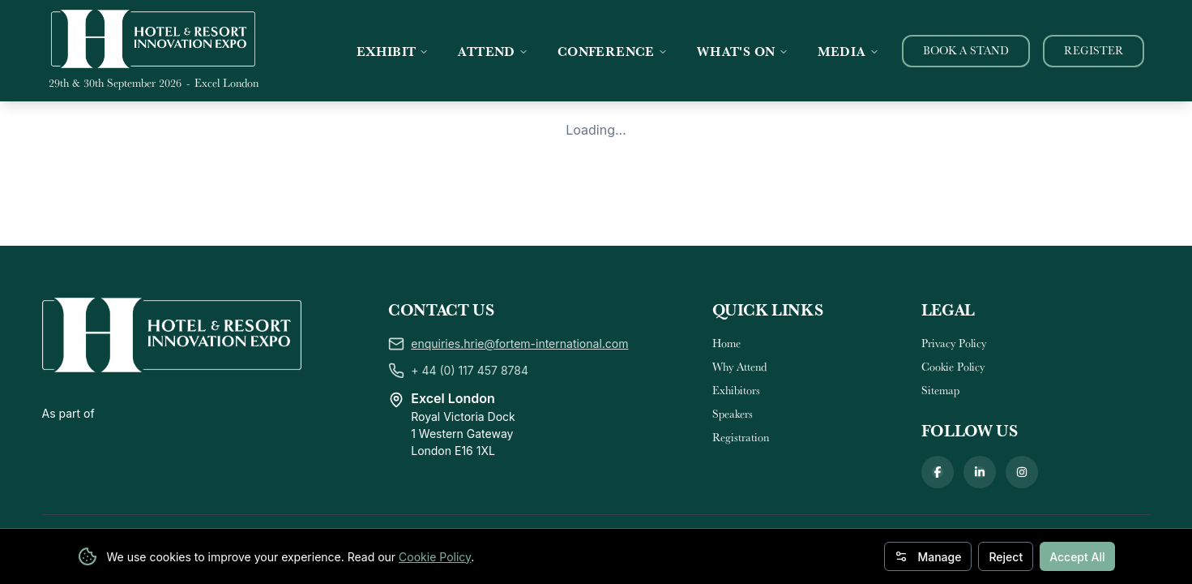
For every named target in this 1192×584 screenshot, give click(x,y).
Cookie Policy (435, 557)
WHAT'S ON (742, 51)
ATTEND (493, 51)
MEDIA (848, 51)
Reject (1006, 557)
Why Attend (739, 299)
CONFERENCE (613, 51)
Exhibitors (736, 323)
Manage (928, 557)
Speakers (732, 346)
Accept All (1076, 557)
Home (726, 275)
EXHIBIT (393, 51)
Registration (740, 370)
